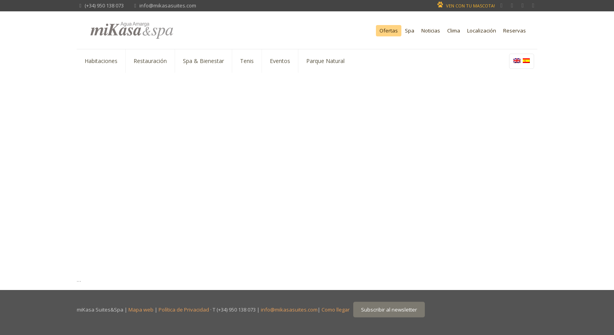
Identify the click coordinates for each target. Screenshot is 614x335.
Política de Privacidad (184, 309)
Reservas (514, 30)
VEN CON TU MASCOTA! (470, 6)
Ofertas (388, 30)
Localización (481, 30)
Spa (409, 30)
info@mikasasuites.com (167, 5)
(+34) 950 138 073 (104, 5)
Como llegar (335, 309)
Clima (453, 30)
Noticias (430, 30)
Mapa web (141, 309)
